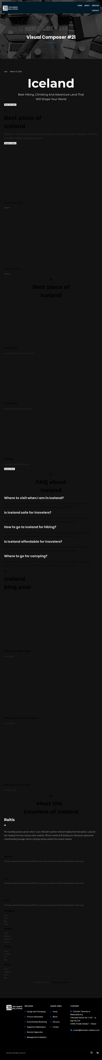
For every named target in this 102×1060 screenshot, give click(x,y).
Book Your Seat (10, 105)
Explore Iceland (10, 143)
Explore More (9, 469)
